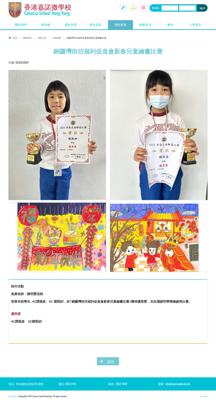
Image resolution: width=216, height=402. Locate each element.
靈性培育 (74, 23)
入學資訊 (198, 23)
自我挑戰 (56, 37)
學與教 (49, 23)
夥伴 (175, 23)
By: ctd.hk (204, 396)
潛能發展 (123, 23)
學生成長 (98, 23)
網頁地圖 (12, 396)
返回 (110, 361)
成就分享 (42, 37)
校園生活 (148, 23)
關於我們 (24, 23)
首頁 (15, 37)
